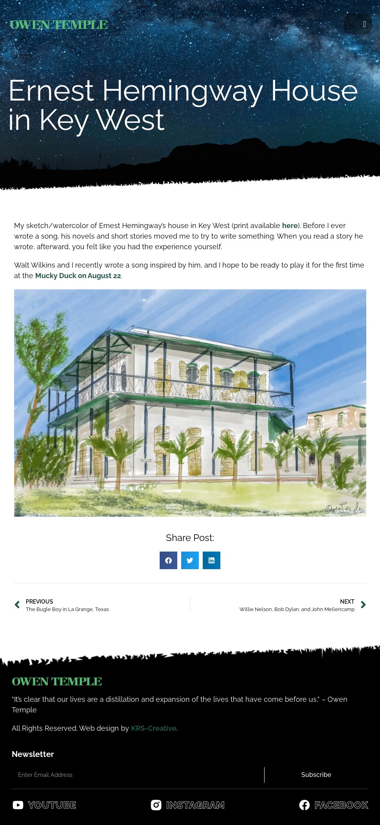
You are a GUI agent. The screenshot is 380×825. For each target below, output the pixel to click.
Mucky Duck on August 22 (78, 275)
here (290, 225)
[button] (364, 24)
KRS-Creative (153, 728)
